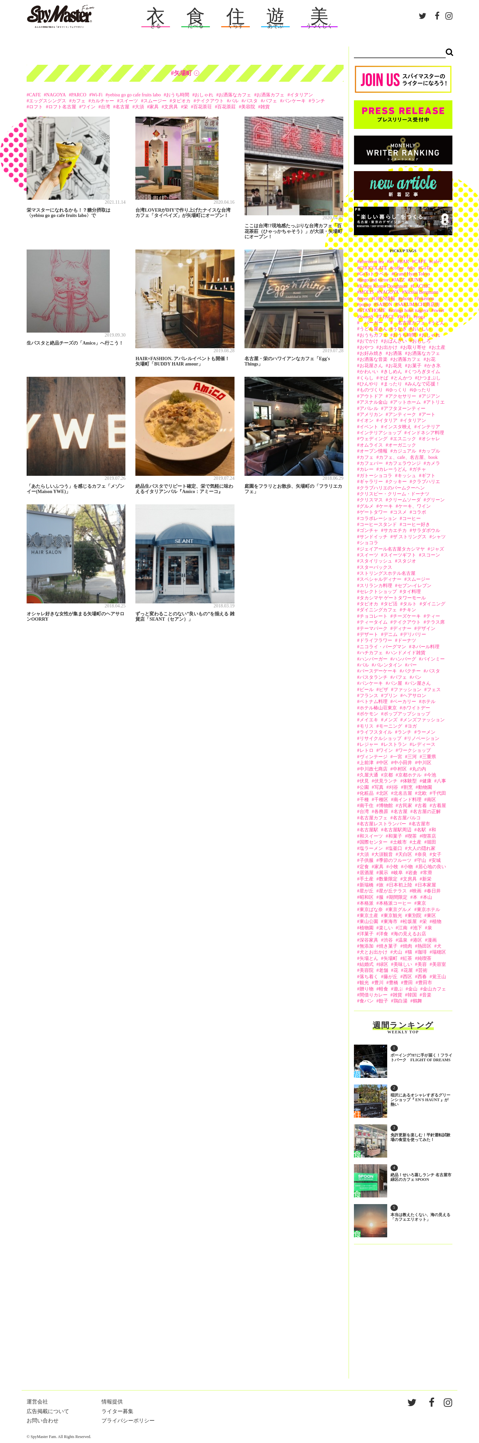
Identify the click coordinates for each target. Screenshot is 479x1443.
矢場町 (391, 958)
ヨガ (412, 726)
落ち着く (369, 976)
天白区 (405, 854)
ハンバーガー (374, 659)
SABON (384, 304)
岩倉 (412, 872)
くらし (367, 377)
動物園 (425, 787)
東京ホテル (428, 909)
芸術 (422, 970)
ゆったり (421, 389)
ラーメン (426, 732)
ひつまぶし (429, 377)
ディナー (402, 628)
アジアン (430, 396)
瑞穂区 (439, 952)
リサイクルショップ (380, 738)
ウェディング (374, 438)
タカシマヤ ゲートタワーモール (393, 597)
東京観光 (393, 915)
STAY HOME (373, 310)
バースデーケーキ (378, 671)
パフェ (270, 100)
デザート (369, 634)
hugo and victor (374, 279)
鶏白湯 (400, 1000)
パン (416, 677)
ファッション (407, 689)
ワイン (88, 106)
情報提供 (112, 1401)
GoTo (425, 267)
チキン (409, 609)
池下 (417, 927)
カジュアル (404, 451)
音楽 (426, 994)
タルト (410, 603)
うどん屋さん (374, 328)
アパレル (369, 408)
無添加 (367, 946)
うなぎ (400, 328)
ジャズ (437, 549)
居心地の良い (432, 866)
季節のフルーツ (395, 860)
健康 (426, 780)
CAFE (35, 94)
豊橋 (393, 982)
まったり (393, 383)
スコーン (430, 555)
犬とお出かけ (374, 952)
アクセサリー (402, 396)
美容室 (439, 964)
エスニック (404, 438)
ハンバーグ (404, 659)
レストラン (395, 744)
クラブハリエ (426, 481)
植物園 (367, 927)
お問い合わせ (43, 1420)
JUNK (416, 279)
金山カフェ (434, 988)
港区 (417, 940)
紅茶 (407, 958)
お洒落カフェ (270, 94)
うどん (438, 322)
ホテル (428, 701)
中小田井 (403, 762)
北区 (383, 793)
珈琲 (422, 952)
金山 (412, 988)
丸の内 (419, 769)
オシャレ (430, 438)
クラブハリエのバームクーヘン (392, 487)
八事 (441, 780)
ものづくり (371, 389)
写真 (379, 787)
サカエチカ (395, 530)
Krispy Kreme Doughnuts (384, 286)
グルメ (367, 506)
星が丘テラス (393, 890)
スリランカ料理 (376, 585)
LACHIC (421, 286)
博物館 (386, 805)
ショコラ (369, 542)
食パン (367, 1000)
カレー (367, 469)
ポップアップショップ (407, 713)
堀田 (431, 842)
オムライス (371, 445)
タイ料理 (411, 591)
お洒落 (395, 353)
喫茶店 (429, 836)
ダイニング (433, 603)
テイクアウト (210, 100)
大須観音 (383, 854)
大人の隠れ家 (421, 848)
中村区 (400, 769)
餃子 (383, 1000)
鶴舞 (417, 1000)
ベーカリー (404, 701)
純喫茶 (424, 958)
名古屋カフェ (409, 322)
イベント (369, 426)
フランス (369, 695)
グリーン (435, 499)
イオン (367, 420)
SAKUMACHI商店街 (419, 304)
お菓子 (414, 365)
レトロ (367, 750)
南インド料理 (407, 799)
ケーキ (386, 506)
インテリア (428, 426)
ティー (433, 616)
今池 (431, 775)
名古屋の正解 (427, 811)
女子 (436, 854)
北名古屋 (403, 793)
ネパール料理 (425, 646)
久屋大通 (369, 775)
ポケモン (369, 713)
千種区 (381, 799)
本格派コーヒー (395, 903)
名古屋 (122, 106)
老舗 (383, 970)
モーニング (390, 726)
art (391, 261)
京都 (388, 775)
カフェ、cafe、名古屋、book (408, 457)
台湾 (105, 106)
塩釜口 (395, 848)
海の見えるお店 (410, 933)
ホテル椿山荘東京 (378, 707)
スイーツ (128, 100)
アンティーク (402, 414)
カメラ (433, 463)
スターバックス (376, 567)
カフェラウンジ (404, 463)
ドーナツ (407, 640)
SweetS (367, 316)
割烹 (408, 787)
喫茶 (412, 836)
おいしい (421, 328)
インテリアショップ (380, 432)
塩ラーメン (371, 848)
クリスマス (371, 499)
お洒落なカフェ (235, 94)
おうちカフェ (374, 335)
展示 (383, 872)
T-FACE (387, 316)
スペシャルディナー (380, 579)
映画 (416, 890)
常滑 (427, 872)
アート (428, 414)
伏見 (364, 780)
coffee (398, 267)
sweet (439, 310)
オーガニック (402, 445)
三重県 (429, 756)
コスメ (400, 512)
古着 (422, 805)
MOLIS (367, 292)
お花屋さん (371, 365)
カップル (430, 451)
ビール (367, 689)
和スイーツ (371, 836)
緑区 (383, 964)
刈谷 (393, 787)
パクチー (411, 671)
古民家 (405, 805)
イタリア (388, 420)
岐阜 (398, 872)
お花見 (395, 365)
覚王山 (439, 976)
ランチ (318, 100)
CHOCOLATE (373, 267)
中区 (383, 762)
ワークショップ (414, 750)
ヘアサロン (414, 695)
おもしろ (421, 341)
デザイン (426, 628)
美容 (422, 964)
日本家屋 (426, 884)
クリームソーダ (404, 499)
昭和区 (367, 897)
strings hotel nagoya (409, 310)
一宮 (397, 756)
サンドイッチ (374, 536)
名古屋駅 (369, 829)
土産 (416, 842)
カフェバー (371, 463)
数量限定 (388, 878)
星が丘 (367, 890)
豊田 (408, 982)
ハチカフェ (371, 652)
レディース (423, 744)
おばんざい (395, 341)
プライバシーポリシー (128, 1420)
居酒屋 (367, 872)
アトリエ (435, 402)
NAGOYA (56, 94)
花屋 (408, 970)
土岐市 (400, 842)
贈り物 (367, 988)
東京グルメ (399, 909)
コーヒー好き (416, 524)
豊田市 (425, 982)
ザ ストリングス (410, 536)
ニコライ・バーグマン (383, 646)
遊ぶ (398, 988)
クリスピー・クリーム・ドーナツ (394, 493)
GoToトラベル (374, 273)
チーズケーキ (407, 616)
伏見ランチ (386, 780)
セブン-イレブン (415, 585)
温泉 (402, 940)
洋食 (383, 933)
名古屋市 (420, 823)
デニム (391, 634)
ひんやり (369, 383)
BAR (404, 261)
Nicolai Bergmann (421, 292)
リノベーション (423, 738)
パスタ (251, 100)
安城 (436, 860)
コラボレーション (378, 518)
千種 (364, 799)
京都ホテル (409, 775)
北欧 (422, 793)
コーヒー (411, 518)
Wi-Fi (96, 94)
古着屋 (439, 805)
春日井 (434, 890)
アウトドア (371, 396)
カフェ (78, 100)
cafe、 (437, 261)
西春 (422, 976)
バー (412, 665)
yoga (420, 316)
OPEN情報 (385, 298)
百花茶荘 (202, 106)
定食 (364, 866)
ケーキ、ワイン (414, 506)
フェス (434, 689)
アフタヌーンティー (404, 408)
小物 (408, 866)
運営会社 (37, 1401)
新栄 (426, 878)
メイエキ (369, 719)
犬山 (397, 952)
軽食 (383, 988)
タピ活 (391, 603)
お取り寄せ (414, 347)
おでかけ (369, 341)
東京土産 (369, 915)
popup (365, 304)
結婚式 (367, 964)
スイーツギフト (400, 555)
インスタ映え (397, 426)
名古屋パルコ (407, 817)
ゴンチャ (369, 530)
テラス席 (435, 622)
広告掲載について (48, 1411)
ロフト (36, 106)
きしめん (393, 371)
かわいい (369, 371)
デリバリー (414, 634)
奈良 (422, 854)
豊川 (379, 982)
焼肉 (407, 946)
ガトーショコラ (376, 475)
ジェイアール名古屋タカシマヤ (392, 549)
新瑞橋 (367, 884)
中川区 (424, 762)
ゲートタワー (374, 512)
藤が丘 (391, 976)
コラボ (419, 512)
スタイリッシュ (376, 561)
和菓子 (395, 836)
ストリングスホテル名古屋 (387, 573)
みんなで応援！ (423, 383)
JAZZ (399, 279)
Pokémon (425, 298)
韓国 (412, 994)
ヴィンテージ (374, 756)
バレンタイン (388, 665)
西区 (407, 976)
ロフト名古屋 (62, 106)
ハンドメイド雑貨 (406, 652)
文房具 (171, 106)
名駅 (421, 829)
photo (405, 298)
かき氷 (434, 365)
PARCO (78, 94)
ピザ (383, 689)
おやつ (367, 347)
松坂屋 (410, 921)
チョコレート (374, 616)
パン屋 (395, 683)
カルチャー (102, 100)
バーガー (374, 322)
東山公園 (369, 921)
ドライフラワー (376, 640)
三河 (412, 756)
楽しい (386, 927)
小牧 (393, 866)
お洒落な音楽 (374, 359)
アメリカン (371, 414)
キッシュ (407, 475)
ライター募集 (117, 1411)
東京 (421, 903)
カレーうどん (393, 469)
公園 (364, 787)
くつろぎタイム (423, 371)
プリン (391, 695)
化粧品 (367, 793)
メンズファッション (424, 719)
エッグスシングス (47, 100)
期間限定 (398, 897)
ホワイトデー (416, 707)
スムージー (155, 100)
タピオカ (181, 100)
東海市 (391, 921)
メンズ (391, 719)
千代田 (439, 793)
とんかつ (403, 377)
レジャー (369, 744)
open (364, 298)
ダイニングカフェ (378, 609)
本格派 (367, 903)
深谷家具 (369, 940)
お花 (430, 359)
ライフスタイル (376, 732)
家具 (154, 106)
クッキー (397, 481)
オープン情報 (374, 451)
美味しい (403, 964)
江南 (402, 927)
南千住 (367, 805)
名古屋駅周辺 (397, 829)
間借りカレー (374, 994)
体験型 (410, 780)
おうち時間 (177, 94)
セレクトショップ (378, 591)
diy (412, 267)
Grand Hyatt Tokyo (412, 273)
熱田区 (424, 946)
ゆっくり (397, 389)
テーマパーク (374, 628)
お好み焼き (371, 353)
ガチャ (419, 469)
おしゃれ (204, 94)
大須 (139, 106)
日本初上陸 (400, 884)
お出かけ (388, 347)
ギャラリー (371, 481)
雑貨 (265, 106)
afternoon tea (372, 261)
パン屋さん (419, 683)
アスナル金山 (374, 402)
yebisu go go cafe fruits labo (134, 94)
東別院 (414, 915)
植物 (436, 921)
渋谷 (388, 940)
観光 (364, 982)
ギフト (428, 475)
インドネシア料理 (425, 432)
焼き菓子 (388, 946)
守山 (421, 860)
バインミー (433, 659)
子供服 (367, 860)
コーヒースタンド (378, 524)
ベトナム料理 (374, 701)
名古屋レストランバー (383, 823)
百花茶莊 (226, 106)
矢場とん (369, 958)
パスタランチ (374, 677)
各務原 (381, 811)
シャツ (439, 536)
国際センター (374, 842)
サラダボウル (426, 530)
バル (234, 100)
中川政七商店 (374, 769)
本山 (427, 897)
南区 (431, 799)
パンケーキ (294, 100)
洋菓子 (367, 933)
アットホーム (407, 402)
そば (383, 377)
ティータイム (374, 622)
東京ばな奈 (371, 909)
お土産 (438, 347)
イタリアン (301, 94)
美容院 (248, 106)
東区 (431, 915)
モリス (367, 726)
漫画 (432, 940)
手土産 (367, 878)
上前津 (367, 762)
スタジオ (407, 561)
